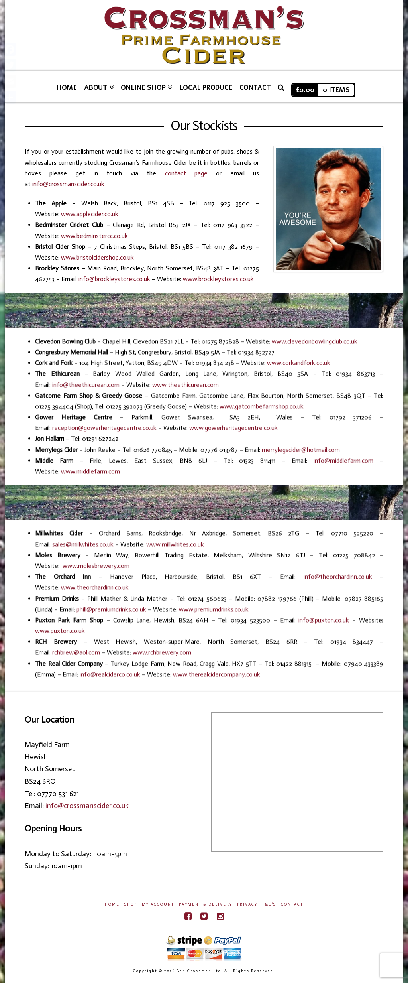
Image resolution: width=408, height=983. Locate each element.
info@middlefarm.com (343, 468)
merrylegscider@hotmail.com (301, 457)
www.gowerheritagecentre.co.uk (233, 435)
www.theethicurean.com (185, 392)
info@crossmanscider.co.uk (68, 184)
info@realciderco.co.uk (110, 682)
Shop (130, 904)
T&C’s (269, 904)
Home (112, 904)
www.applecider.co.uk (89, 214)
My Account (158, 904)
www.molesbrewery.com (96, 573)
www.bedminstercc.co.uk (94, 236)
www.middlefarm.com (90, 479)
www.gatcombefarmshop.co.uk (262, 414)
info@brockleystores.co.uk (114, 279)
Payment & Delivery (205, 904)
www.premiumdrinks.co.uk (214, 617)
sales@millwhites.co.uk (83, 552)
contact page (186, 173)
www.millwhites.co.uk (175, 552)
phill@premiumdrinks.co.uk (111, 617)
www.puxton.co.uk (60, 638)
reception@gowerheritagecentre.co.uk (104, 435)
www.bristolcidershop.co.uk (97, 257)
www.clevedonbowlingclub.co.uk (314, 349)
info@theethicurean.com (86, 392)
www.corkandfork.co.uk (298, 370)
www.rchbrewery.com (162, 660)
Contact (292, 904)
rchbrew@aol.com (76, 660)
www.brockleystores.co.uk (218, 279)
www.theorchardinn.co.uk (95, 595)
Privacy (247, 904)
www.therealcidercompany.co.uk (216, 682)
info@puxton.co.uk (323, 627)
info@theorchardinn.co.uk (338, 584)
